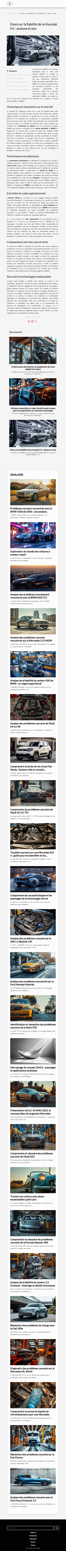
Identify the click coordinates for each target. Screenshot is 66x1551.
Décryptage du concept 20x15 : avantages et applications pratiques (33, 1069)
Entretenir (33, 1539)
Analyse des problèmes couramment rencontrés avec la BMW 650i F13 (29, 596)
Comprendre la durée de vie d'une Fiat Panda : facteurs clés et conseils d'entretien (31, 769)
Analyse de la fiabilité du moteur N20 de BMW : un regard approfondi (31, 682)
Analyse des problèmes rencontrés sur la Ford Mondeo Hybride (32, 983)
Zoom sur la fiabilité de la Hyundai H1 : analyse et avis (33, 450)
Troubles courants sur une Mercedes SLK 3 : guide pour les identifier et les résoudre (32, 855)
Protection (33, 1536)
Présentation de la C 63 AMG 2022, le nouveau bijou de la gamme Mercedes (30, 1112)
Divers (16, 13)
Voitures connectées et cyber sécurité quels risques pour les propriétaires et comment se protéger (33, 409)
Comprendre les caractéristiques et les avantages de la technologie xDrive (31, 897)
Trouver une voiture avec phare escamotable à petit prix (27, 1198)
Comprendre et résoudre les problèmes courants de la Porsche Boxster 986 (31, 1241)
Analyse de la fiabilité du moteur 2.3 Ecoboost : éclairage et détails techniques (32, 1284)
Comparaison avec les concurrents (19, 86)
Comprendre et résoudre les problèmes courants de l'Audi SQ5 (31, 1155)
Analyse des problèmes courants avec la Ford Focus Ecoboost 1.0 (31, 1499)
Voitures (33, 1532)
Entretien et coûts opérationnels (18, 82)
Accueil (9, 13)
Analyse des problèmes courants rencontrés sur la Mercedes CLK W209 (31, 639)
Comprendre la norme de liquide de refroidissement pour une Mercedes (29, 1413)
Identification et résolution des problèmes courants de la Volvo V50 (33, 1026)
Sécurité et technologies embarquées (20, 89)
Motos (33, 1542)
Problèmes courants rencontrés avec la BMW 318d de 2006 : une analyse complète (31, 511)
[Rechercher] (30, 1528)
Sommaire (13, 71)
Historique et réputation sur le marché (20, 75)
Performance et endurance (17, 78)
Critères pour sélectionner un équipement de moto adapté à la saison (33, 368)
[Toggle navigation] (9, 4)
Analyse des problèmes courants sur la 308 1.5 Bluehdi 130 (30, 940)
